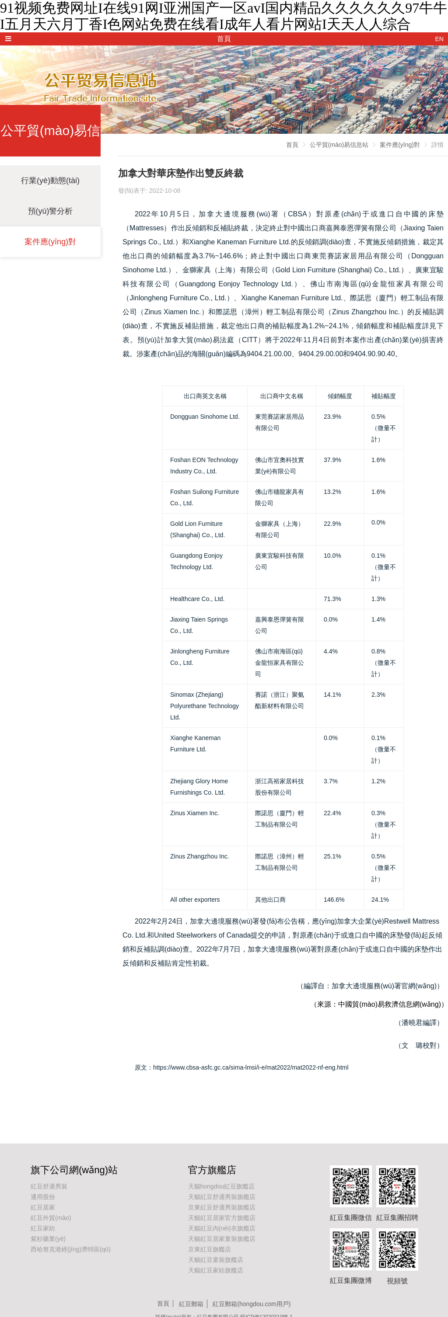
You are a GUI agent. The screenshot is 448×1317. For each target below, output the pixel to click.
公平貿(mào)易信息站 (339, 144)
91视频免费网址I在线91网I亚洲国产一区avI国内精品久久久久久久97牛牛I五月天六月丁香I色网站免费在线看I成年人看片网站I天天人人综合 (223, 16)
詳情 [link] (437, 144)
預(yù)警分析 (50, 211)
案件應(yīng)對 (50, 241)
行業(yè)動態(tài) (50, 180)
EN (439, 38)
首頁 (292, 144)
